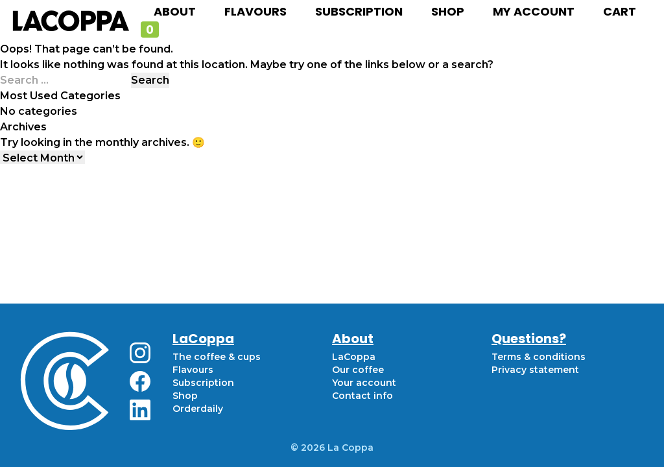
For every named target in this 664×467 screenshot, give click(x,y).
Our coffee (358, 370)
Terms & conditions (539, 357)
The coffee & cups (216, 357)
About (175, 11)
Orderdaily (197, 408)
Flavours (255, 11)
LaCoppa (353, 357)
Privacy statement (535, 370)
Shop (447, 11)
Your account (364, 383)
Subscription (359, 11)
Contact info (362, 395)
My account (534, 11)
